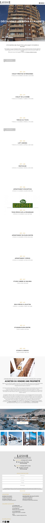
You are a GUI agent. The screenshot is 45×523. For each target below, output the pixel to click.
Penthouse (22, 166)
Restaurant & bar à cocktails (8, 509)
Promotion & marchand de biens (30, 500)
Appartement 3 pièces (22, 258)
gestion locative (35, 401)
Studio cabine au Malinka (22, 281)
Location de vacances (7, 497)
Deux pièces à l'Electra (22, 304)
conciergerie (26, 401)
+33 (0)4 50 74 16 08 (26, 460)
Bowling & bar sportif (7, 506)
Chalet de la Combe (22, 97)
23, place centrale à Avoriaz (31, 52)
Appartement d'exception (22, 189)
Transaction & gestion (30, 497)
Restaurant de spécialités (28, 506)
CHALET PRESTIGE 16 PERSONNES (22, 74)
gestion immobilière (12, 401)
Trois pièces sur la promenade (22, 212)
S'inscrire (22, 422)
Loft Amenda (22, 143)
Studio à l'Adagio (22, 350)
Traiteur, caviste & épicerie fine (29, 509)
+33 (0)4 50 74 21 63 (25, 466)
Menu (41, 3)
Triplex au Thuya (22, 120)
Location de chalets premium (9, 500)
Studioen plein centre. (22, 327)
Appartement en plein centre (22, 235)
